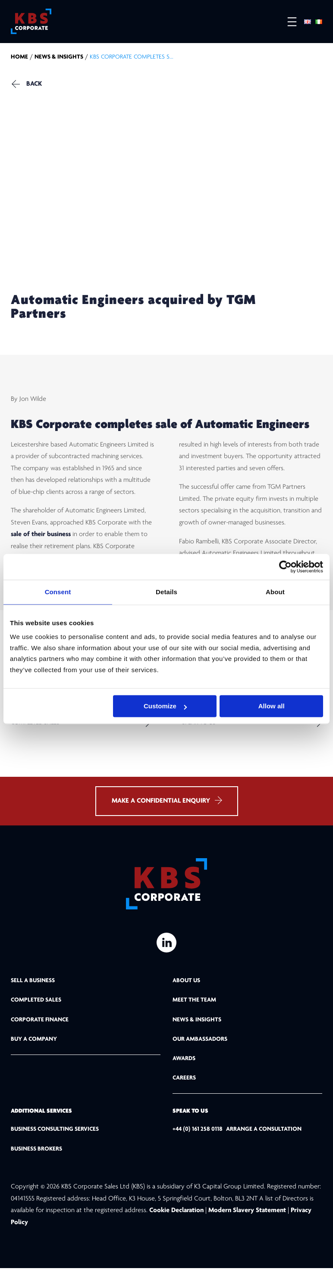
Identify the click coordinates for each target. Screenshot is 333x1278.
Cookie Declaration (177, 1220)
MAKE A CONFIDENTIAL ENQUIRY (167, 810)
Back (34, 86)
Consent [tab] (58, 592)
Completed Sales (35, 729)
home (19, 59)
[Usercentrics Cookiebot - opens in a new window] (285, 566)
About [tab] (275, 592)
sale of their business (41, 539)
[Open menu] (287, 21)
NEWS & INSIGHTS (59, 59)
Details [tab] (166, 592)
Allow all (271, 706)
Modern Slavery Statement (247, 1220)
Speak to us (199, 729)
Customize (165, 706)
